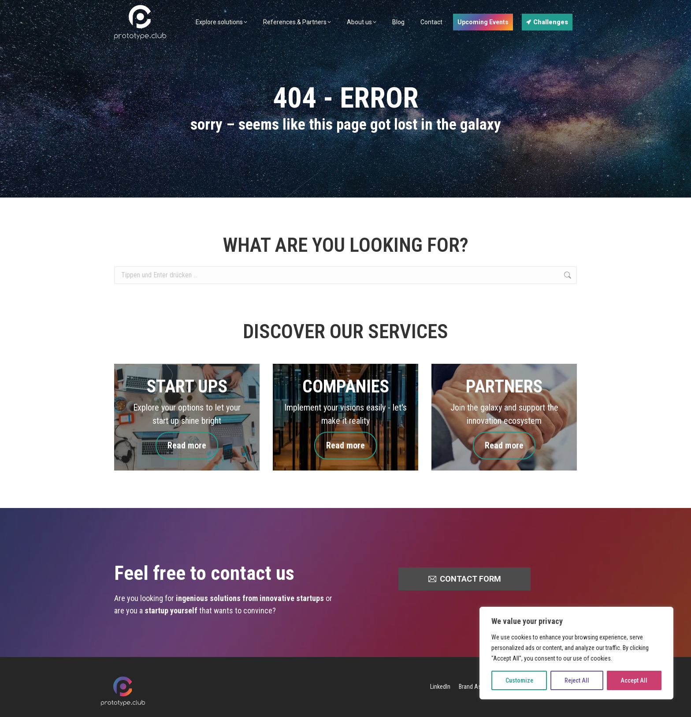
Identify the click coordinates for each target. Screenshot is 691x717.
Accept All (633, 680)
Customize (519, 680)
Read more (186, 445)
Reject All (577, 680)
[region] (576, 653)
